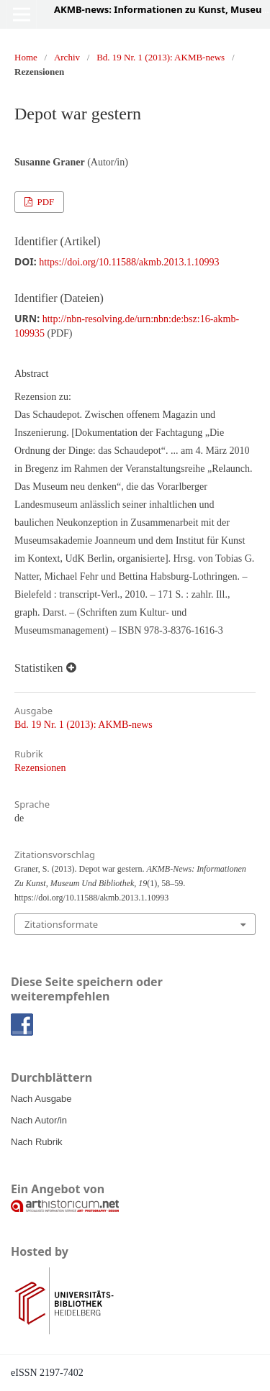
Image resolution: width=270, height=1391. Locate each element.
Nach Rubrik (37, 1141)
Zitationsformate (61, 924)
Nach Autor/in (39, 1120)
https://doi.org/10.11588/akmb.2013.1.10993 (129, 262)
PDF (44, 201)
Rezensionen (40, 767)
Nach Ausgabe (41, 1098)
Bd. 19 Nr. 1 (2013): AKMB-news (160, 57)
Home (25, 57)
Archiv (67, 57)
